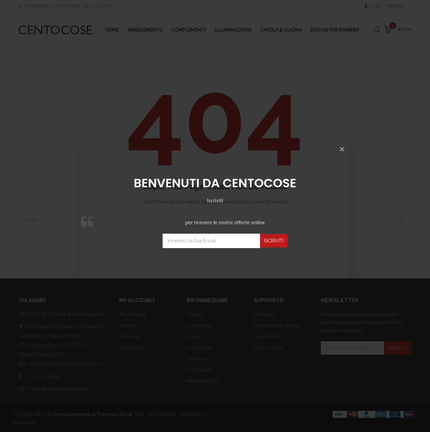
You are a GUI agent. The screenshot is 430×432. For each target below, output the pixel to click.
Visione (194, 314)
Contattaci (264, 314)
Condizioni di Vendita (277, 325)
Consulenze (199, 325)
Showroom (198, 358)
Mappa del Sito (202, 381)
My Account (132, 314)
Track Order (132, 347)
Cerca (402, 219)
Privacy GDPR (268, 347)
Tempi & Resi (268, 336)
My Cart (127, 325)
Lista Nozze (199, 369)
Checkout (129, 336)
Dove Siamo (199, 347)
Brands (194, 336)
